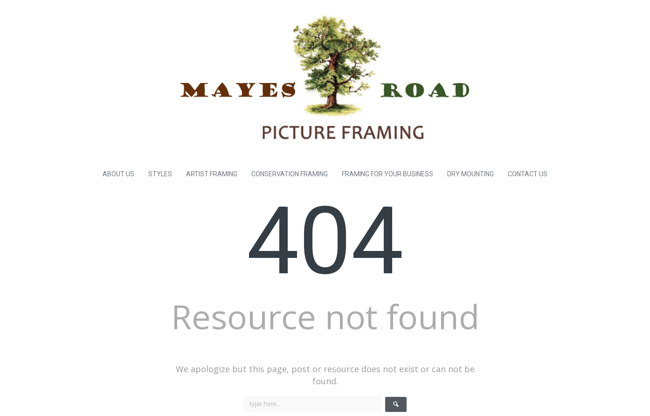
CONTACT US (527, 174)
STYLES (160, 174)
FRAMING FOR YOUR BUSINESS (387, 174)
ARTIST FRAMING (211, 174)
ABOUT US (118, 174)
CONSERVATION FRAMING (289, 174)
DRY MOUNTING (470, 174)
